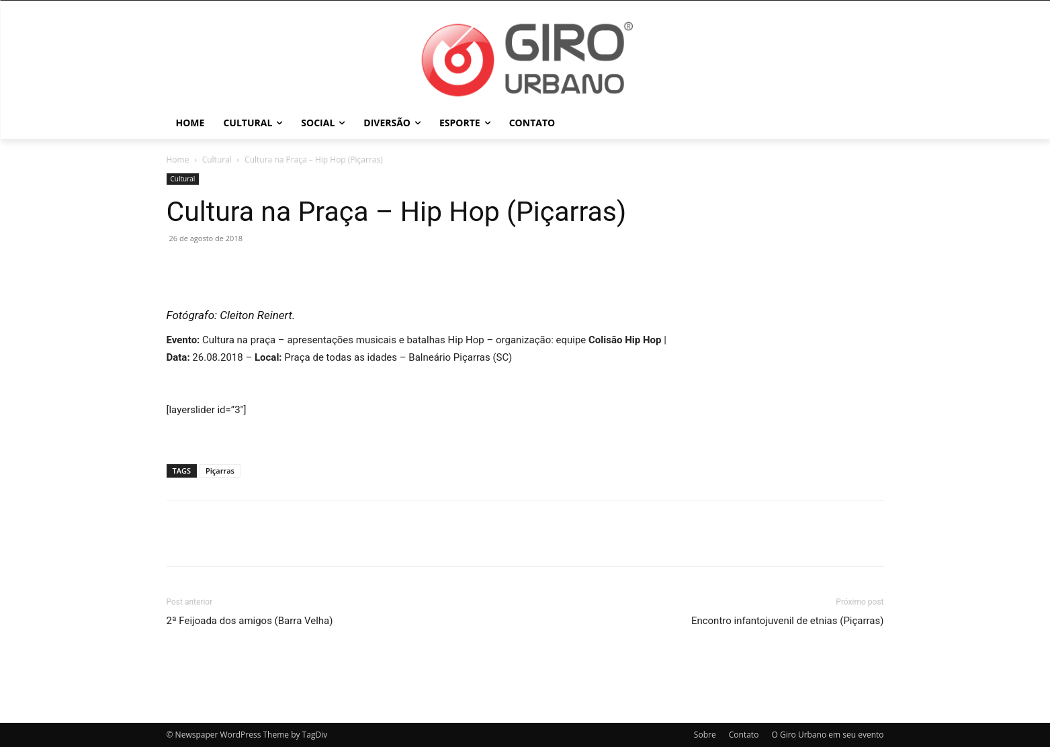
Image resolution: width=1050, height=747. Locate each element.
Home (178, 159)
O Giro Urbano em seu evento (827, 734)
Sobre (705, 734)
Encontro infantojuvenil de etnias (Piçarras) (787, 621)
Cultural (217, 159)
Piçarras (220, 471)
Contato (744, 734)
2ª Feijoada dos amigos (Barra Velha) (250, 621)
